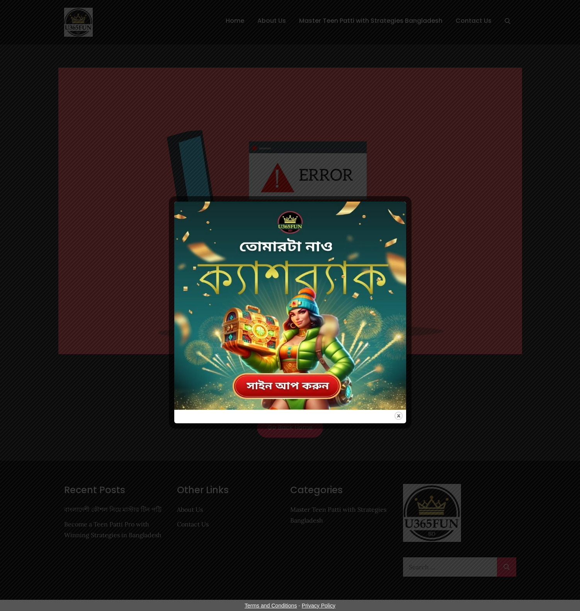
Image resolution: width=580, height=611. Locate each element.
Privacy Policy (318, 606)
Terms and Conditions (271, 606)
